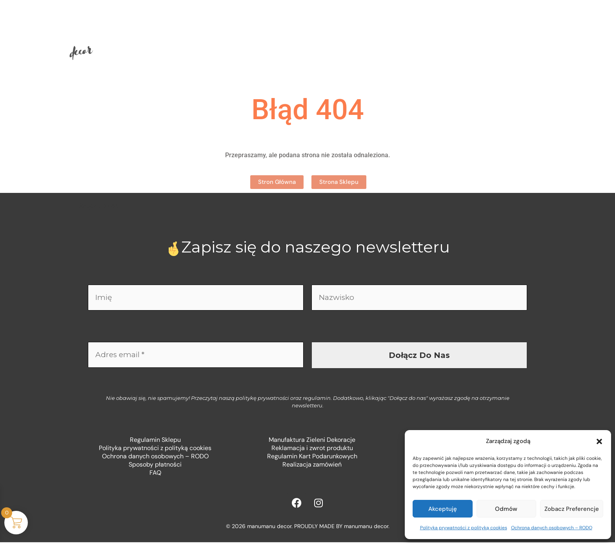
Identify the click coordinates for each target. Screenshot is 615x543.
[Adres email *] (196, 356)
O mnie (299, 37)
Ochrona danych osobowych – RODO (551, 528)
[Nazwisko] (419, 298)
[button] (599, 441)
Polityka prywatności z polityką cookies (463, 528)
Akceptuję (442, 509)
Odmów (506, 509)
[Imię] (196, 298)
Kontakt (356, 37)
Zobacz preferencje (571, 509)
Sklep (250, 37)
